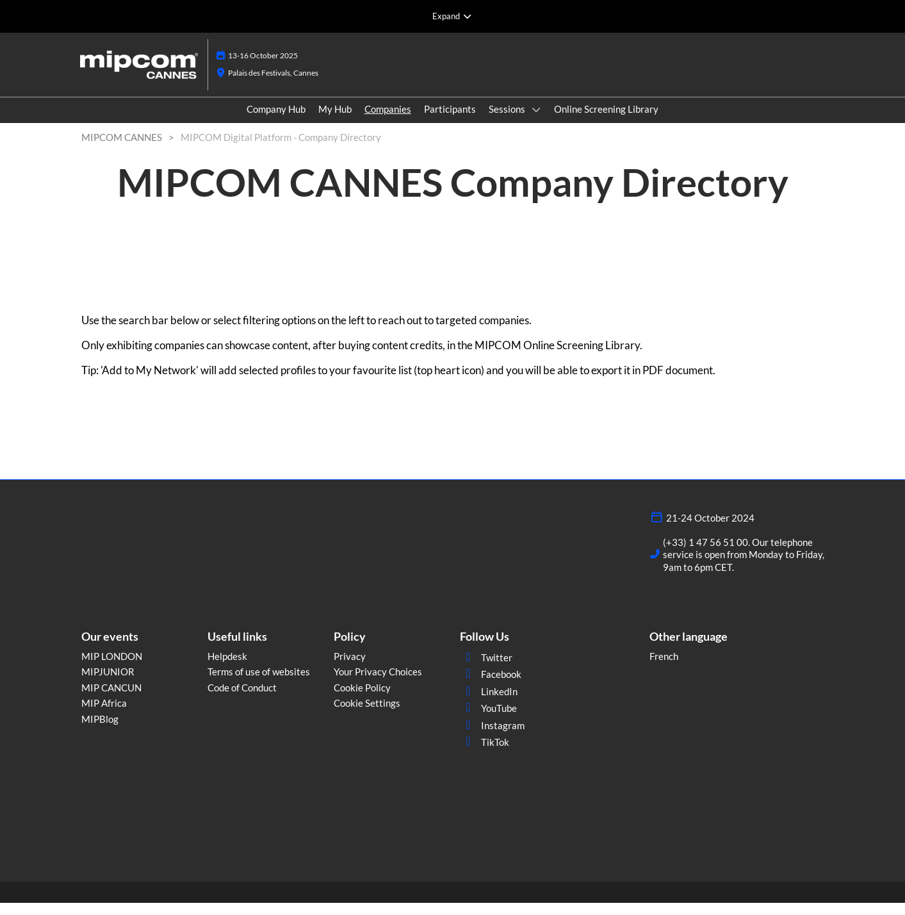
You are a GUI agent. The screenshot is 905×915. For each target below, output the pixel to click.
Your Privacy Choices (378, 683)
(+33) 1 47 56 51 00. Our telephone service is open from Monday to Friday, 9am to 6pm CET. (743, 566)
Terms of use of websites (259, 683)
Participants (450, 121)
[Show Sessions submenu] (536, 121)
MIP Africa (104, 715)
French (663, 668)
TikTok (484, 754)
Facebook (490, 686)
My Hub (335, 121)
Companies (387, 121)
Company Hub (276, 121)
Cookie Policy (362, 699)
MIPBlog (99, 731)
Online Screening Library (606, 121)
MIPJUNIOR (108, 683)
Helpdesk (227, 668)
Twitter (486, 669)
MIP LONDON (111, 668)
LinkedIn (489, 703)
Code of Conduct (242, 699)
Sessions (508, 121)
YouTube (488, 720)
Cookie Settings (367, 715)
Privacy (350, 668)
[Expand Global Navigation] (452, 16)
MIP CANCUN (111, 699)
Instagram (492, 737)
